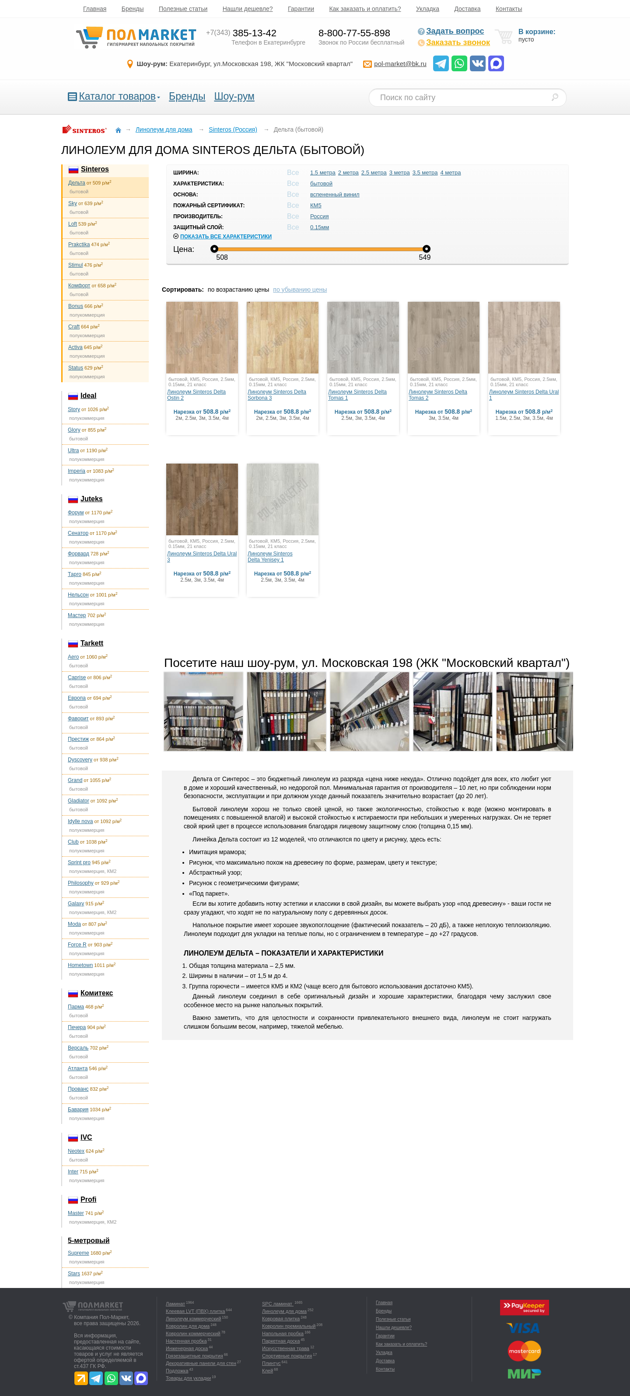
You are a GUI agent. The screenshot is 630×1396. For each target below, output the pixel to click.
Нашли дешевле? (248, 8)
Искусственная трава (285, 1348)
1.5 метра (323, 172)
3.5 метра (425, 172)
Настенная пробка (186, 1341)
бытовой (321, 183)
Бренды (133, 8)
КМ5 (316, 205)
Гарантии (301, 8)
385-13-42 (241, 33)
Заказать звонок (453, 42)
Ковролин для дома (188, 1326)
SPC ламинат (278, 1303)
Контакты (509, 8)
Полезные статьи (183, 8)
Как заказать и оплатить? (365, 8)
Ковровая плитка (281, 1318)
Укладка (427, 8)
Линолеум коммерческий (193, 1318)
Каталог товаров (117, 96)
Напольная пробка (283, 1333)
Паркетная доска (281, 1341)
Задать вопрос (450, 31)
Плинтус (271, 1363)
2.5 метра (374, 172)
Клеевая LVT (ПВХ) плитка (195, 1311)
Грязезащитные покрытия (194, 1355)
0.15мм (319, 227)
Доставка (467, 8)
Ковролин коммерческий (193, 1333)
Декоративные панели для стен (201, 1363)
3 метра (399, 172)
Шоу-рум (234, 96)
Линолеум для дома (284, 1311)
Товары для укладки (188, 1378)
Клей (267, 1370)
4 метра (451, 172)
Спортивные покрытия (287, 1355)
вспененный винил (335, 194)
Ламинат (175, 1303)
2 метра (348, 172)
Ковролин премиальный (288, 1326)
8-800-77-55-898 (354, 33)
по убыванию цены (300, 289)
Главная (94, 8)
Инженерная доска (187, 1348)
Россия (319, 216)
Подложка (177, 1370)
